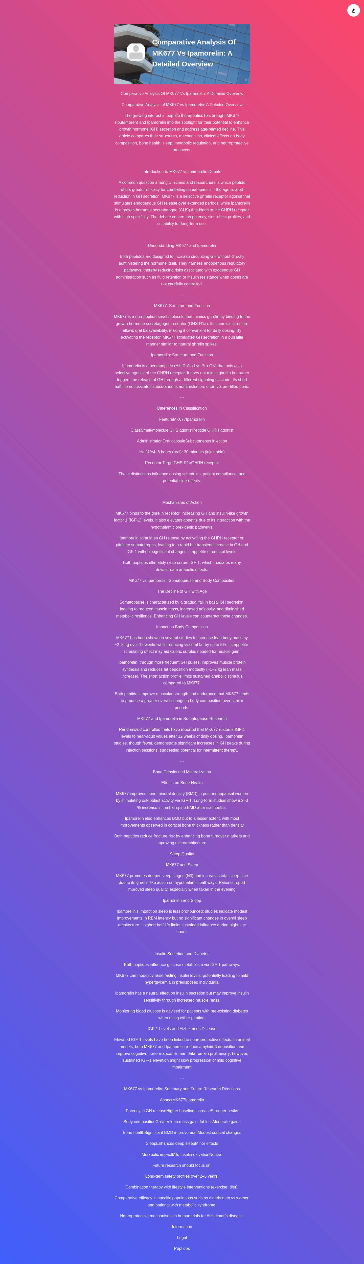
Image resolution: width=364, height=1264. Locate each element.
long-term (189, 223)
